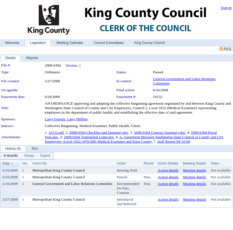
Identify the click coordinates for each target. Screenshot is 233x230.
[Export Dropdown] (45, 155)
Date (6, 163)
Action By (39, 163)
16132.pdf (55, 132)
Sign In (226, 8)
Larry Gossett (55, 119)
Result (148, 163)
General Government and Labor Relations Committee (72, 184)
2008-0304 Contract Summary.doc (159, 132)
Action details (168, 170)
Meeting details (194, 170)
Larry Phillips (77, 119)
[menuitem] (10, 155)
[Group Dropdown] (29, 155)
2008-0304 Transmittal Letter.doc (89, 137)
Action (121, 163)
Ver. (25, 163)
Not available (220, 170)
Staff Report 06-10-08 (173, 141)
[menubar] (27, 155)
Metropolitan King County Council (58, 170)
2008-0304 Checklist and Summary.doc (98, 132)
